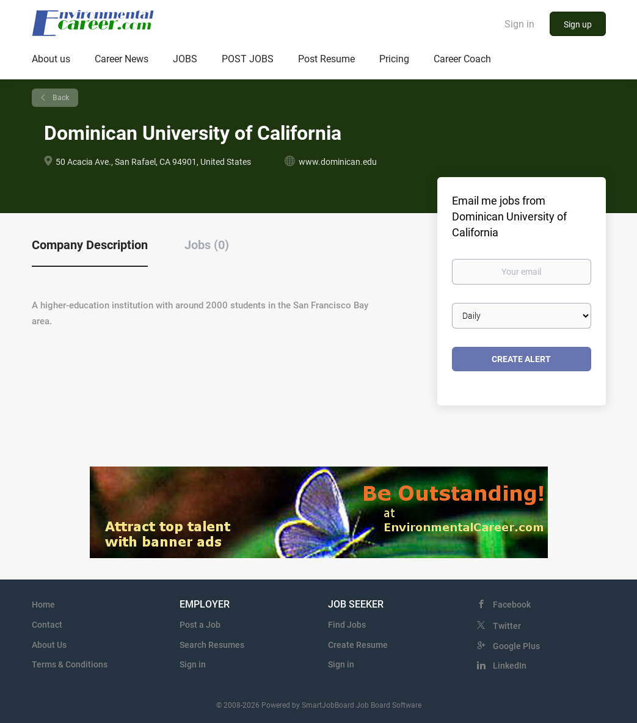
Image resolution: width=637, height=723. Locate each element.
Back (60, 97)
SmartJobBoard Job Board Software (361, 705)
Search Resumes (212, 645)
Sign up (578, 24)
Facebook (512, 604)
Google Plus (516, 646)
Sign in (519, 24)
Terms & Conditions (69, 664)
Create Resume (358, 645)
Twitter (507, 626)
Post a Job (200, 625)
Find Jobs (347, 625)
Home (43, 604)
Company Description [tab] (90, 245)
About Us (49, 645)
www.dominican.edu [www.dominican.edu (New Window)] (338, 162)
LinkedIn (509, 665)
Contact (47, 625)
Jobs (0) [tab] (206, 245)
